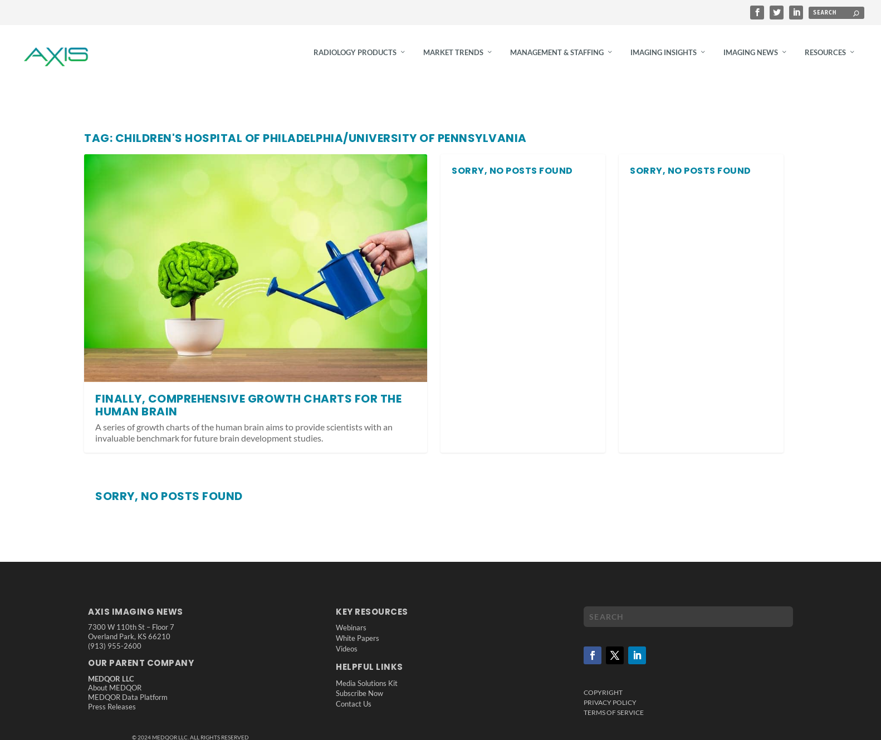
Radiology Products (355, 59)
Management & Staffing (557, 59)
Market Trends (453, 59)
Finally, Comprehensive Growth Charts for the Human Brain (248, 412)
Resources (825, 59)
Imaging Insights (663, 59)
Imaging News (750, 59)
